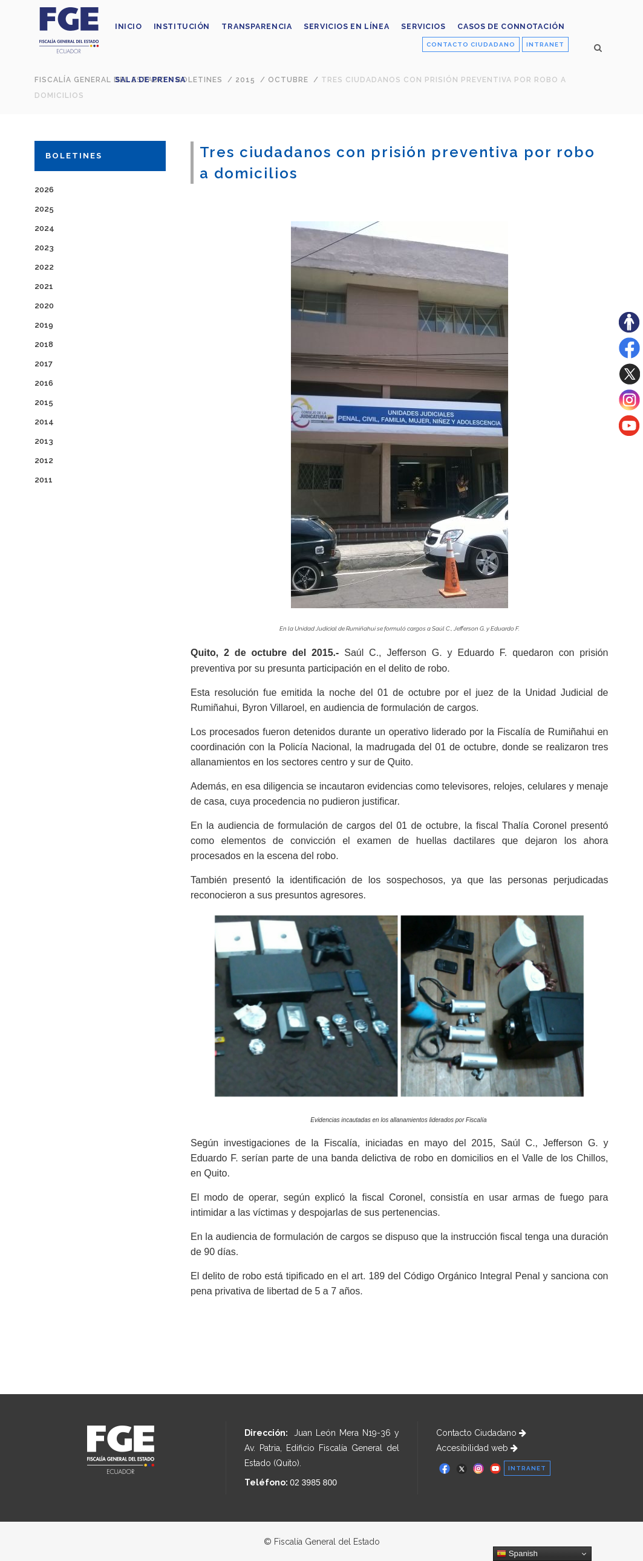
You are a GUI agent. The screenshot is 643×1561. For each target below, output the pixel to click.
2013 (43, 441)
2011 (43, 479)
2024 (44, 228)
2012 (43, 460)
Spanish (517, 1554)
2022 (44, 266)
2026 (44, 189)
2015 (43, 402)
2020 (44, 305)
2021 (43, 286)
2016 (43, 383)
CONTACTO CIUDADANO (470, 44)
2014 (44, 421)
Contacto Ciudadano (481, 1433)
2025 (44, 208)
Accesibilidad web (477, 1448)
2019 (43, 324)
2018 (43, 344)
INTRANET (545, 44)
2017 (43, 363)
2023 (44, 247)
